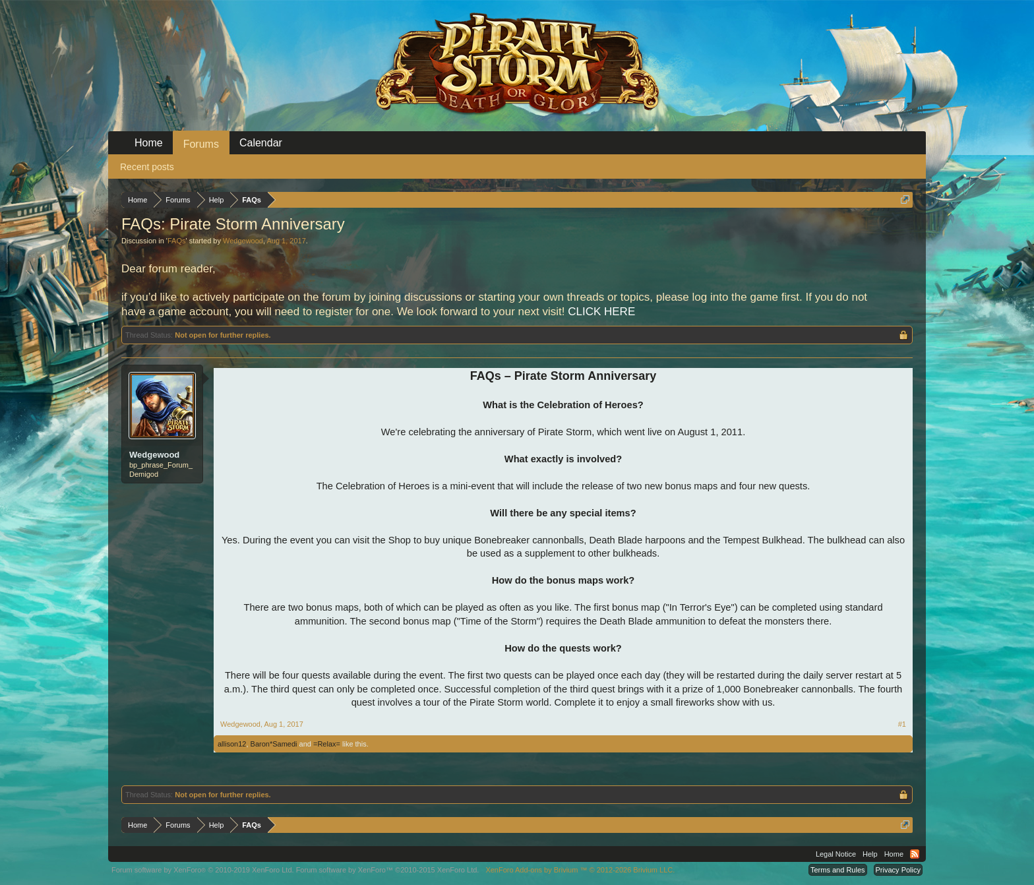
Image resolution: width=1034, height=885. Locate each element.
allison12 (232, 744)
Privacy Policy (898, 870)
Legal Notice (836, 854)
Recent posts (147, 167)
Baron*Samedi (274, 744)
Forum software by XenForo (202, 870)
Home (149, 142)
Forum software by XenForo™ (387, 870)
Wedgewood (243, 241)
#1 (902, 724)
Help (870, 854)
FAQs (176, 241)
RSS (914, 854)
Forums (201, 144)
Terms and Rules (837, 870)
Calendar (260, 142)
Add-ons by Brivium (580, 870)
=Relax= (326, 744)
